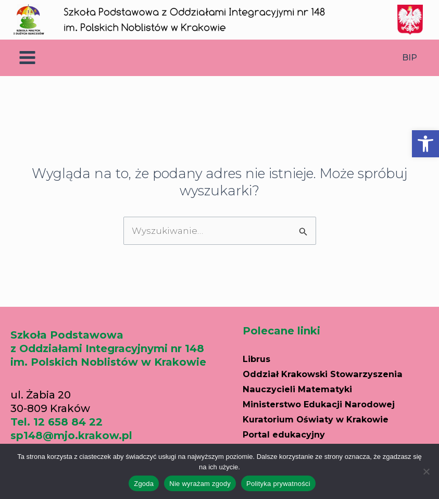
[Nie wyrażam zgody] (426, 471)
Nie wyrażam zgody (200, 484)
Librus (260, 358)
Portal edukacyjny (293, 431)
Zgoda (144, 484)
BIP (409, 58)
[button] (425, 143)
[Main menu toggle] (27, 58)
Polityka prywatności (278, 484)
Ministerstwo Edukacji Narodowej (336, 402)
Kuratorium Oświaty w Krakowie (332, 416)
